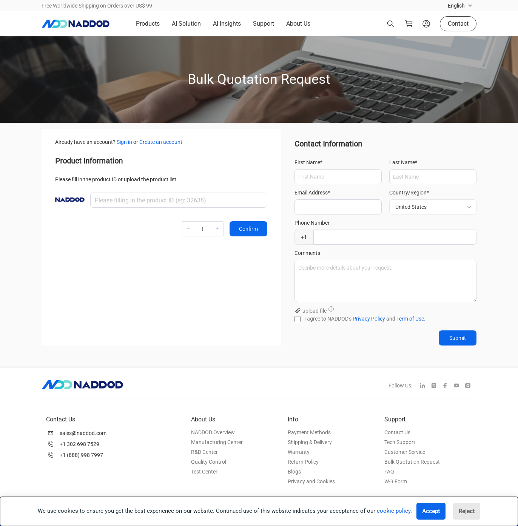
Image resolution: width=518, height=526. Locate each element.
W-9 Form (395, 481)
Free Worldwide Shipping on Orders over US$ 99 (97, 6)
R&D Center (204, 452)
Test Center (204, 472)
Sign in (124, 142)
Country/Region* (409, 193)
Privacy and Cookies (311, 481)
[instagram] (470, 386)
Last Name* (403, 162)
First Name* (308, 162)
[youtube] (459, 386)
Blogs (294, 472)
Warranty (299, 452)
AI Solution (186, 23)
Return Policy (303, 462)
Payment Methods (309, 432)
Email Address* (312, 193)
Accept (431, 511)
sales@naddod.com (83, 433)
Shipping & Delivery (310, 442)
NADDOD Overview (213, 432)
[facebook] (448, 386)
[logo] (75, 24)
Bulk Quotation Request (412, 462)
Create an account (160, 142)
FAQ (389, 472)
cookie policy (393, 510)
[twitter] (436, 386)
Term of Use (410, 319)
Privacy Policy (369, 319)
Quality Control (208, 462)
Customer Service (404, 452)
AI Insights (227, 23)
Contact (458, 23)
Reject (467, 511)
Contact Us (397, 432)
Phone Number (312, 223)
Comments (307, 253)
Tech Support (399, 442)
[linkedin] (425, 386)
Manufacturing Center (217, 442)
